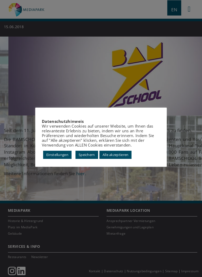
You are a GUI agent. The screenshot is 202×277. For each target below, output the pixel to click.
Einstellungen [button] (57, 154)
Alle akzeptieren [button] (116, 154)
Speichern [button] (87, 154)
